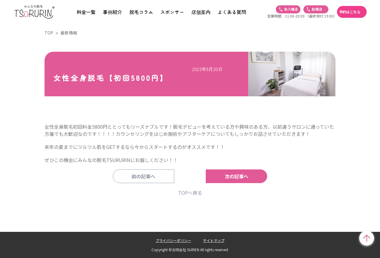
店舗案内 (200, 11)
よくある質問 (232, 11)
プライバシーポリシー (173, 240)
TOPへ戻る (190, 192)
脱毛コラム (141, 11)
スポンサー (172, 11)
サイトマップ (213, 240)
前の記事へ (150, 176)
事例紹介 (112, 11)
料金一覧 (86, 11)
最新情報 (69, 33)
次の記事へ (230, 176)
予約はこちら (349, 12)
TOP (49, 33)
